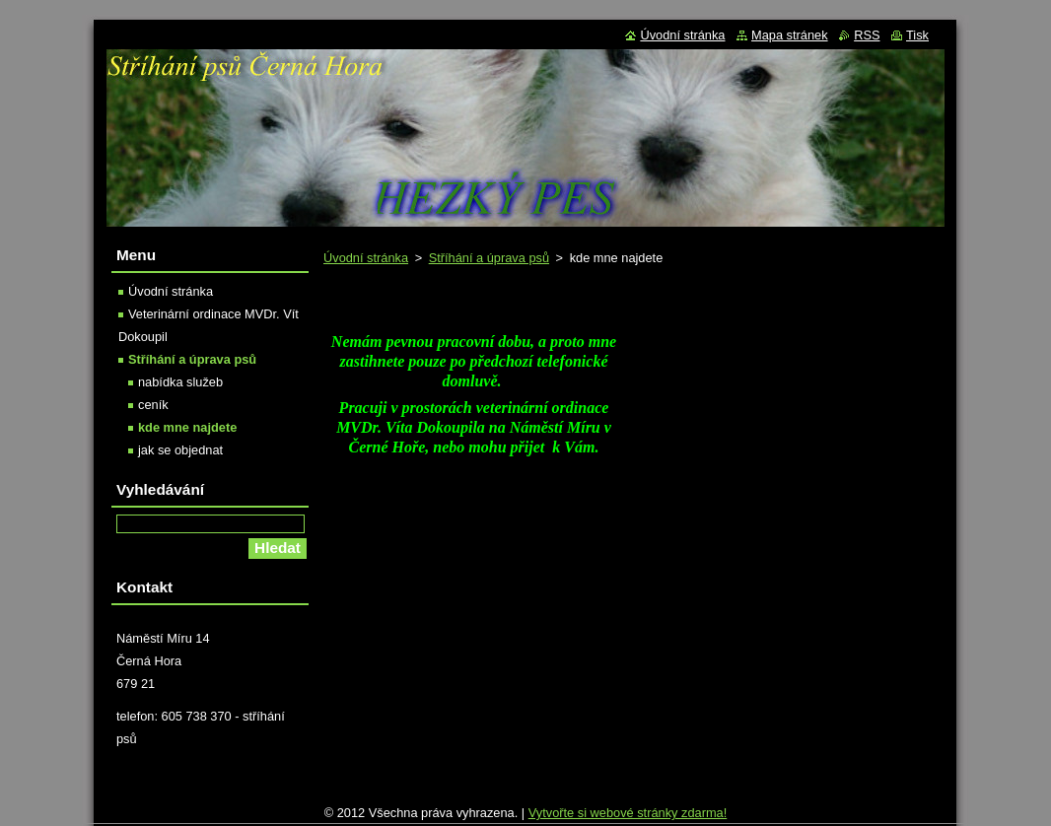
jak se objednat (180, 450)
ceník (153, 404)
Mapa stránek (789, 35)
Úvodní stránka (365, 257)
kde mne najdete (187, 427)
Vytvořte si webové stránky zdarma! (628, 817)
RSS (866, 35)
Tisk (917, 35)
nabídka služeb (180, 382)
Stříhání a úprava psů (489, 257)
